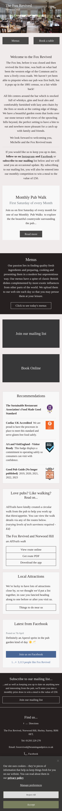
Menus (16, 40)
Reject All (31, 794)
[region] (31, 783)
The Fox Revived (18, 5)
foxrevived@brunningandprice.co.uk (34, 747)
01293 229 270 (33, 740)
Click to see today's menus (31, 305)
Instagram (28, 156)
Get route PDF (31, 556)
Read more (31, 234)
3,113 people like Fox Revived (31, 662)
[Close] (58, 760)
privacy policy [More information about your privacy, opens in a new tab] (15, 777)
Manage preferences (31, 785)
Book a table (46, 40)
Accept (31, 804)
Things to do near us (31, 607)
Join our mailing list (31, 700)
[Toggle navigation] (53, 7)
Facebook (47, 156)
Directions (31, 723)
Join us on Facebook (31, 654)
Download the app (31, 562)
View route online (31, 549)
